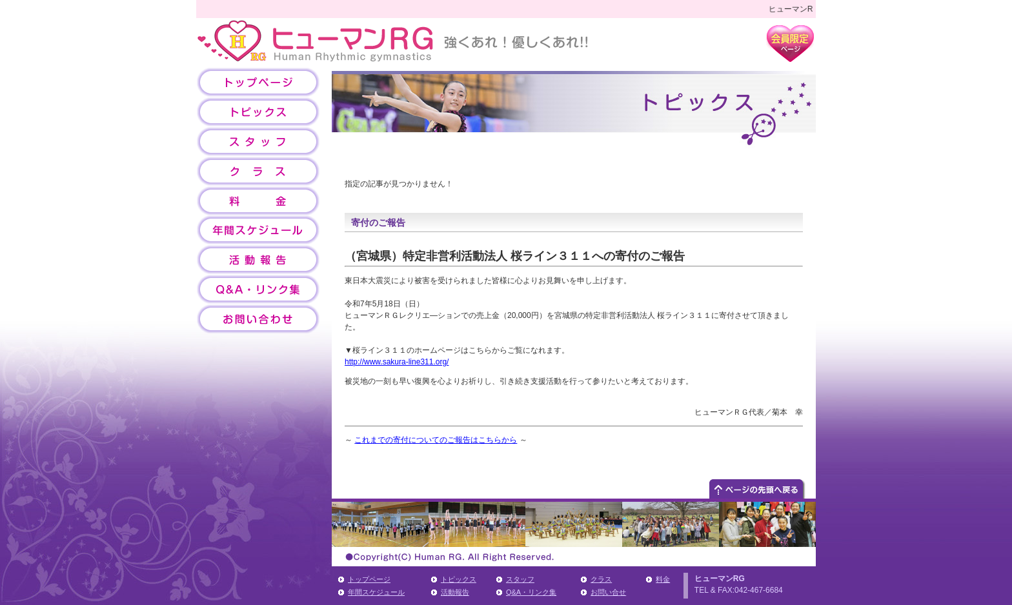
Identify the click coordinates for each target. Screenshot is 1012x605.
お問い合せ (608, 592)
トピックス (458, 579)
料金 (663, 579)
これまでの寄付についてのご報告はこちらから (435, 439)
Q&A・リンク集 (531, 592)
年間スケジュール (376, 592)
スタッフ (520, 579)
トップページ (369, 579)
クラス (601, 579)
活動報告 (455, 592)
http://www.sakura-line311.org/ (397, 361)
